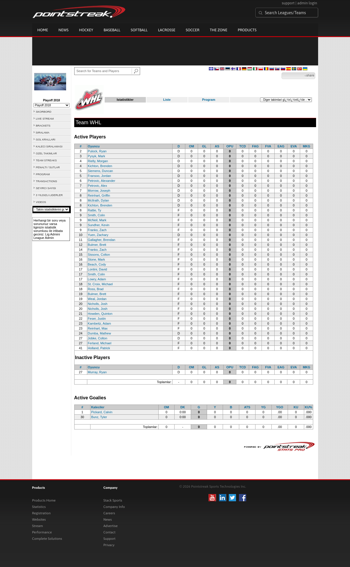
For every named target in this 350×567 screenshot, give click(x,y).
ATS (247, 407)
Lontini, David (97, 269)
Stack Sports (113, 500)
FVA (268, 146)
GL (204, 146)
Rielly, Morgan (98, 161)
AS (217, 146)
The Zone (218, 30)
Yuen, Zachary (98, 235)
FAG (255, 146)
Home (42, 30)
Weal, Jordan (97, 299)
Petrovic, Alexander (101, 180)
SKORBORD (43, 111)
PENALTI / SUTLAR (48, 167)
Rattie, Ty (94, 210)
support (288, 3)
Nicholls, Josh (98, 304)
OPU (229, 146)
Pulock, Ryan (97, 151)
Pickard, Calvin (101, 412)
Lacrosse (166, 30)
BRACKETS (43, 125)
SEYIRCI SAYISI (46, 188)
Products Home (44, 500)
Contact (110, 532)
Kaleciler (97, 407)
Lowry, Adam (97, 279)
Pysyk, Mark (96, 156)
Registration (41, 513)
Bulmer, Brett (97, 244)
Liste (167, 99)
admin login (307, 3)
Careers (109, 513)
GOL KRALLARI (45, 139)
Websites (39, 519)
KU (296, 407)
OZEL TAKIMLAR (46, 153)
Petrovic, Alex (97, 185)
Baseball (112, 30)
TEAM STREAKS (46, 160)
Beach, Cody (97, 264)
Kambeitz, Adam (99, 323)
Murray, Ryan (97, 372)
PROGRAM (43, 174)
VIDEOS (41, 202)
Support (110, 539)
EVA (294, 146)
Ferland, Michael (99, 343)
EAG (281, 146)
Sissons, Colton (99, 254)
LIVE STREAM (45, 118)
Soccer (193, 30)
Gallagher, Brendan (101, 240)
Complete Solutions (47, 539)
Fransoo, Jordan (99, 176)
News (64, 30)
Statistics (39, 507)
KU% (308, 407)
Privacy (109, 545)
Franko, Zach (97, 230)
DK (182, 407)
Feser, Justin (97, 318)
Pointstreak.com (79, 12)
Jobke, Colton (97, 338)
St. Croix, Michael (100, 284)
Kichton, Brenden (100, 166)
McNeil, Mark (97, 220)
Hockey (86, 30)
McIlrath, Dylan (98, 200)
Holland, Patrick (99, 348)
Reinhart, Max (98, 328)
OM (191, 146)
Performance (42, 532)
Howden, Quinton (100, 313)
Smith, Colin (96, 215)
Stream (37, 526)
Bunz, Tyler (99, 417)
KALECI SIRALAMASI (49, 146)
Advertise (111, 526)
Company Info (114, 507)
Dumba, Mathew (99, 333)
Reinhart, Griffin (99, 195)
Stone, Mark (96, 259)
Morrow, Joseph (99, 190)
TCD (242, 146)
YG (263, 407)
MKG (306, 146)
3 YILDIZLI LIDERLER (49, 195)
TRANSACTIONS (46, 181)
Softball (139, 30)
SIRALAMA (42, 132)
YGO (279, 407)
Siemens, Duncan (100, 171)
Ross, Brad (96, 289)
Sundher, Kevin (99, 225)
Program (208, 99)
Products (247, 30)
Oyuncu (94, 146)
